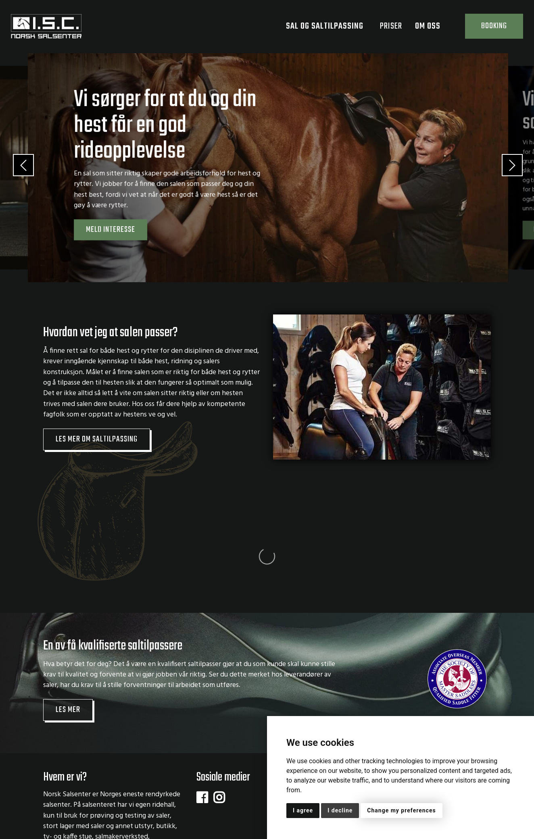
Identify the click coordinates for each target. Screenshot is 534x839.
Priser (391, 26)
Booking (494, 26)
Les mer (68, 629)
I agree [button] (303, 810)
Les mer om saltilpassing (97, 439)
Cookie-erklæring (221, 816)
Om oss (433, 26)
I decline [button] (340, 810)
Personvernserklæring (152, 816)
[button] (18, 168)
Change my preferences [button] (401, 810)
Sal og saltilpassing (329, 26)
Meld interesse (110, 229)
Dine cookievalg (70, 826)
